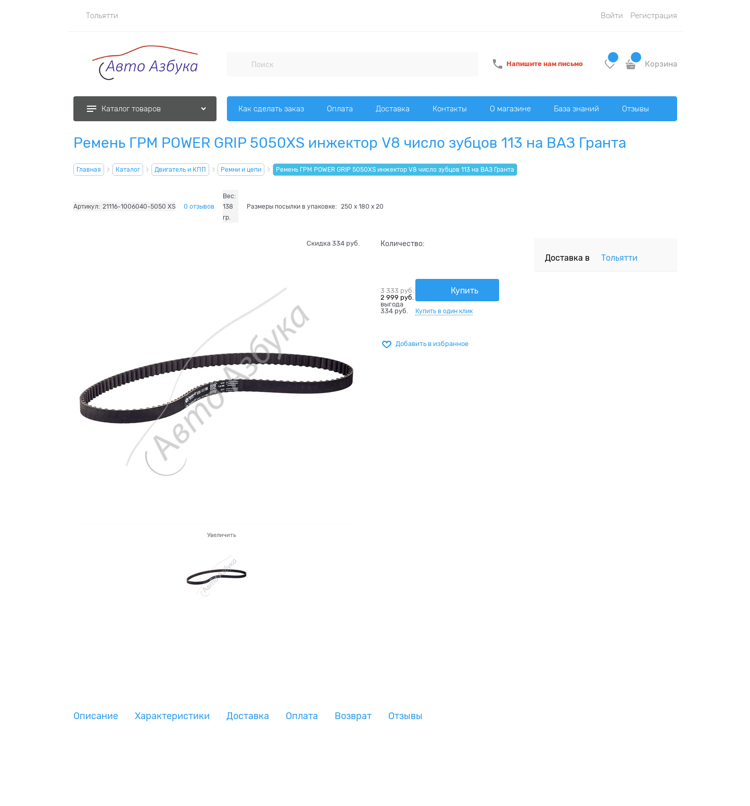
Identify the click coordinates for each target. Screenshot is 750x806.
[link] (95, 15)
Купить (464, 291)
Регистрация (653, 15)
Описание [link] (95, 716)
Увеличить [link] (221, 535)
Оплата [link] (302, 716)
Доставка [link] (247, 716)
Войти (612, 15)
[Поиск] (239, 64)
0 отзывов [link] (199, 206)
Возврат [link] (353, 716)
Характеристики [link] (172, 716)
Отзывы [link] (405, 716)
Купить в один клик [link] (444, 311)
